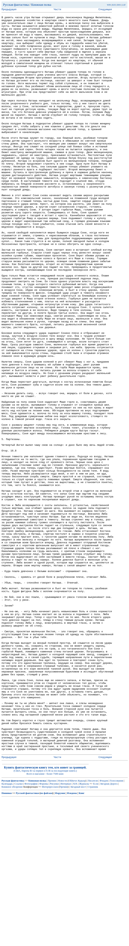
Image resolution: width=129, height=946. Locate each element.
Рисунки (54, 931)
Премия (63, 934)
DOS (119, 5)
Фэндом (104, 928)
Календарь (7, 931)
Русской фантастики (27, 941)
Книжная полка (41, 4)
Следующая (105, 9)
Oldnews (72, 928)
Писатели (93, 928)
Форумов (60, 941)
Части (57, 9)
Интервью (66, 931)
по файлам (46, 941)
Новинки (7, 941)
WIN (109, 5)
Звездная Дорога (108, 931)
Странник (93, 934)
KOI (114, 5)
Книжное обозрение (12, 934)
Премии (52, 928)
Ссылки (19, 931)
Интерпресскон (50, 934)
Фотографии (31, 931)
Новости (62, 928)
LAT (124, 5)
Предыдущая (9, 9)
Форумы (43, 931)
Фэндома (72, 941)
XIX (75, 931)
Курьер (81, 928)
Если (95, 931)
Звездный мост (78, 934)
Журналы (84, 931)
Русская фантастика (16, 4)
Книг (81, 941)
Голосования (116, 928)
